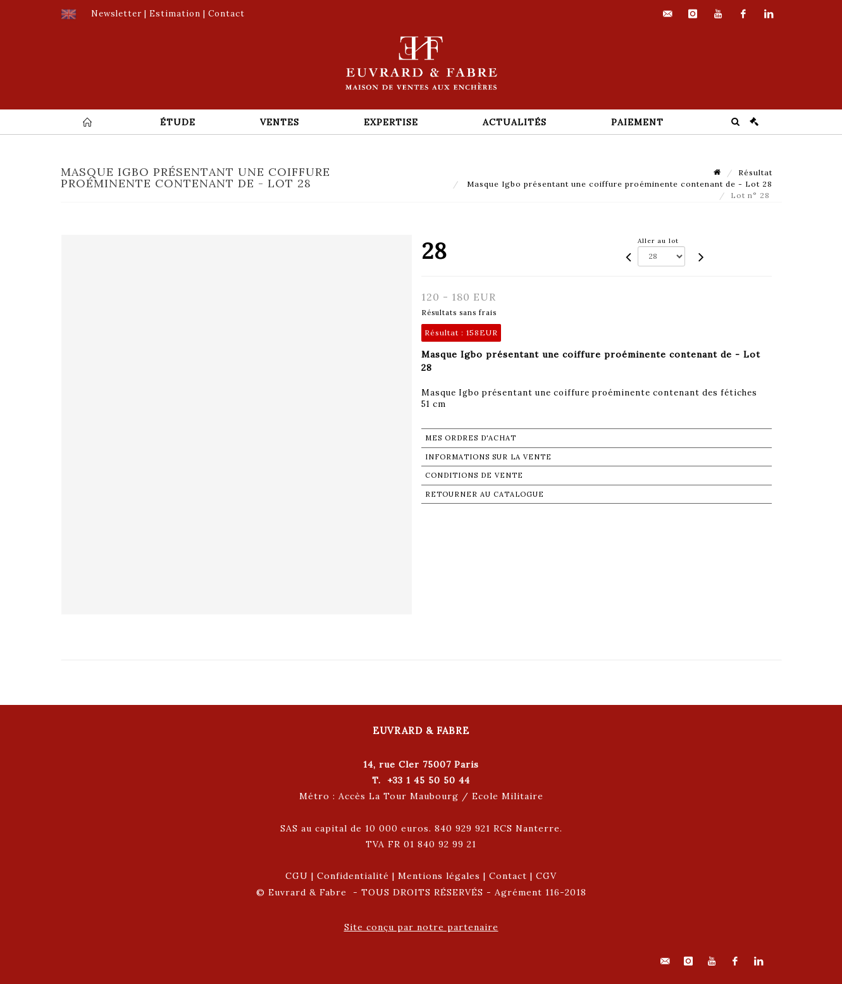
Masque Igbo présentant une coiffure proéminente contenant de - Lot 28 (618, 184)
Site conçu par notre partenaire (421, 927)
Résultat (755, 172)
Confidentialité (353, 875)
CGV (546, 875)
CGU (296, 875)
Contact (508, 875)
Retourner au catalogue (484, 494)
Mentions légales (439, 875)
